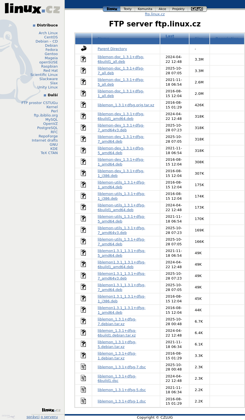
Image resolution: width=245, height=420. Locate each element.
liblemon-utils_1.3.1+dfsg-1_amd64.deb (121, 184)
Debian (51, 45)
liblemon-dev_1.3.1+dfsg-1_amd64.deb (121, 161)
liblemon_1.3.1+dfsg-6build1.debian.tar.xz (117, 332)
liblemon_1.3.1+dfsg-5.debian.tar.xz (117, 344)
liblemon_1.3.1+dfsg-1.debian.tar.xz (117, 355)
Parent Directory (112, 49)
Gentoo (51, 54)
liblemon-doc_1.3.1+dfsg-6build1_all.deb (121, 59)
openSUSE (48, 62)
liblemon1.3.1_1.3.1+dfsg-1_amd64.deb (122, 310)
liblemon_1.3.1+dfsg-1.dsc (122, 401)
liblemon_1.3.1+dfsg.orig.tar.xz (126, 105)
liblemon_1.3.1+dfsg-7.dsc (122, 367)
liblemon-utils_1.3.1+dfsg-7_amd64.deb (121, 241)
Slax (54, 83)
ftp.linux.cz (155, 14)
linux (112, 9)
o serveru (49, 417)
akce (162, 9)
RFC (54, 132)
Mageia (51, 58)
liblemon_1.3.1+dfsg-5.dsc (122, 390)
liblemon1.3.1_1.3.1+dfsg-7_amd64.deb (122, 287)
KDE (54, 149)
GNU (54, 144)
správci (33, 417)
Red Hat (50, 70)
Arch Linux (48, 33)
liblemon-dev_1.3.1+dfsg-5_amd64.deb (121, 150)
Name (103, 38)
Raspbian (49, 66)
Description (227, 38)
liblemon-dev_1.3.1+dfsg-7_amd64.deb (121, 139)
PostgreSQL (47, 128)
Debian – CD (47, 41)
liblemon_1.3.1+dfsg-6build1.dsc (117, 378)
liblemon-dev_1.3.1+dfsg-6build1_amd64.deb (121, 116)
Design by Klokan (8, 417)
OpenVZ (50, 124)
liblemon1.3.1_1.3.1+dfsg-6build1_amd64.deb (122, 264)
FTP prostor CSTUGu (39, 103)
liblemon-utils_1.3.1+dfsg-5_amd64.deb (121, 218)
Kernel (52, 107)
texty (128, 9)
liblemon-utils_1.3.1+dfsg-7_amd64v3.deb (121, 230)
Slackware (48, 79)
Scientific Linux (44, 75)
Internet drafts (45, 140)
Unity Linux (48, 87)
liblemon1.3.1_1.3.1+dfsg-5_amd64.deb (122, 253)
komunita (145, 9)
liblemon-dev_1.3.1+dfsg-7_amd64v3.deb (121, 127)
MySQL (51, 119)
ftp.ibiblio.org (46, 115)
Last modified (174, 38)
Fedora (52, 50)
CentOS (51, 37)
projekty (178, 9)
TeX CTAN (49, 153)
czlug (197, 9)
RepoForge (48, 136)
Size (199, 38)
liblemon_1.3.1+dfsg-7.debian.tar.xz (117, 321)
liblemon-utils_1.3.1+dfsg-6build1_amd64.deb (121, 207)
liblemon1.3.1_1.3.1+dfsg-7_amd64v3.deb (122, 275)
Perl (54, 111)
